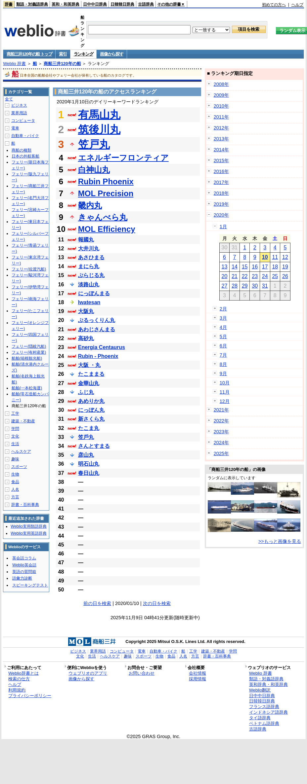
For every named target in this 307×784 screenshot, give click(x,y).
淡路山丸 (88, 284)
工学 (15, 413)
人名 (15, 489)
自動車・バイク (25, 135)
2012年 (221, 127)
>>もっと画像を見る (279, 541)
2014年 (221, 149)
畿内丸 (90, 205)
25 (275, 276)
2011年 (221, 117)
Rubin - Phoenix (98, 356)
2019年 (221, 204)
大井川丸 (88, 248)
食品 (15, 482)
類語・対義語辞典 (32, 4)
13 (225, 266)
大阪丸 (86, 311)
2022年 (221, 420)
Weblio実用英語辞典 (28, 533)
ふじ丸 (86, 392)
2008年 (221, 84)
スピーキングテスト (30, 585)
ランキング (83, 54)
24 (265, 276)
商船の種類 (21, 150)
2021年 (221, 409)
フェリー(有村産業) (29, 352)
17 (265, 266)
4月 (223, 327)
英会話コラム (24, 558)
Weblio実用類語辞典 (28, 526)
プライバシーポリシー (29, 695)
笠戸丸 (94, 144)
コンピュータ (23, 120)
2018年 (221, 193)
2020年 (221, 215)
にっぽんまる (94, 293)
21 (235, 276)
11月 (225, 392)
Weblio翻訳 (260, 690)
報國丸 (86, 239)
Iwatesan (89, 302)
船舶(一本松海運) (27, 388)
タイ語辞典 (260, 717)
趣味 (15, 459)
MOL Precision (106, 193)
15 (245, 266)
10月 (225, 382)
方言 (15, 497)
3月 (223, 318)
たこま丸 (88, 428)
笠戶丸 (86, 437)
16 (255, 266)
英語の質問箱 (24, 571)
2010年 (221, 106)
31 (265, 286)
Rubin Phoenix (106, 181)
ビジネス (19, 105)
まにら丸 (88, 266)
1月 (223, 226)
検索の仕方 (19, 678)
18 (275, 266)
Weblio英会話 (24, 565)
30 (255, 286)
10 (265, 257)
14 (235, 266)
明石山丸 (88, 464)
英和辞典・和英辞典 (268, 684)
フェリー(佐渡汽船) (29, 269)
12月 (225, 401)
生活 (15, 444)
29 (245, 286)
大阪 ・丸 (89, 365)
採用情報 (197, 678)
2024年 (221, 442)
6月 (223, 345)
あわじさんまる (96, 329)
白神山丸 (94, 169)
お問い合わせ (141, 673)
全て (9, 99)
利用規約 (16, 690)
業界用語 (19, 113)
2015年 (221, 160)
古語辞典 (146, 4)
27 (225, 286)
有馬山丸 (99, 115)
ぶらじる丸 (91, 275)
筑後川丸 (99, 129)
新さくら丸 (91, 419)
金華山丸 (88, 383)
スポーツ (19, 466)
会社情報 (197, 673)
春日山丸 (88, 473)
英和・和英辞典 (65, 4)
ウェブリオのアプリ (87, 673)
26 (285, 276)
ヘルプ (297, 4)
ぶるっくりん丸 (96, 320)
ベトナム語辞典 (264, 723)
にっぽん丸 (91, 410)
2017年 (221, 182)
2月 (223, 308)
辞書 (9, 4)
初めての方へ (274, 4)
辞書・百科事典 (25, 504)
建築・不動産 (23, 421)
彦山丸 (86, 455)
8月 (223, 364)
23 (255, 276)
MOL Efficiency (106, 229)
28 (235, 286)
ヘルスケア (21, 451)
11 (275, 257)
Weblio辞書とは (23, 673)
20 (225, 276)
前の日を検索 (97, 603)
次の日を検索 (157, 603)
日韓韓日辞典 (122, 4)
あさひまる (91, 257)
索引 (62, 54)
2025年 (221, 453)
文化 (15, 436)
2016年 (221, 171)
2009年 (221, 95)
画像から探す (111, 54)
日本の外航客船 (25, 156)
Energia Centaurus (101, 347)
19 (285, 266)
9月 (223, 373)
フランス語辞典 (264, 706)
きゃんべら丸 (102, 217)
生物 (15, 474)
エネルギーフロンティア (123, 157)
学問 (15, 428)
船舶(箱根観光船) (27, 358)
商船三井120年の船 (62, 63)
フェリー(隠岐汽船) (29, 346)
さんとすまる (94, 446)
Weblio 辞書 (14, 63)
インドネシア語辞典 (268, 712)
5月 (223, 336)
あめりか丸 (91, 401)
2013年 (221, 138)
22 (245, 276)
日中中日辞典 (95, 4)
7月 (223, 355)
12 (285, 257)
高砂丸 (86, 338)
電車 (15, 128)
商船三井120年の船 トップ (29, 54)
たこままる (91, 374)
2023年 (221, 431)
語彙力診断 (22, 578)
